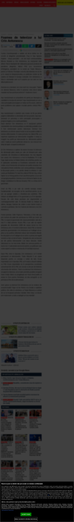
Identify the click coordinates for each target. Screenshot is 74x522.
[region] (37, 501)
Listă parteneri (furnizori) (7, 510)
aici (48, 495)
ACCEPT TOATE (26, 514)
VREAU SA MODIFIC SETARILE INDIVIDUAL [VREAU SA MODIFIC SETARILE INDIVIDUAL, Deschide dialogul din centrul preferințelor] (26, 519)
